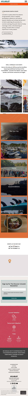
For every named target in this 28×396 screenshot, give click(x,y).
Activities (14, 365)
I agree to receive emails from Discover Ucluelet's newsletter (13, 293)
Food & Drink (14, 367)
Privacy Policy (3, 394)
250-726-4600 (14, 380)
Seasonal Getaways (7, 33)
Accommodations (14, 364)
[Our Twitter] (14, 383)
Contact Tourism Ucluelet (14, 369)
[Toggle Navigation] (26, 1)
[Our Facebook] (13, 383)
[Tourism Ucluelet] (5, 1)
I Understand (24, 393)
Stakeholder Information (14, 372)
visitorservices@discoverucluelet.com (14, 381)
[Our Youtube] (17, 383)
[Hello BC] (14, 388)
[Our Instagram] (11, 383)
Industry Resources (14, 370)
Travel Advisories (14, 4)
